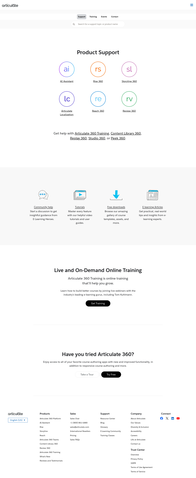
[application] (188, 470)
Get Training (98, 303)
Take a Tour (87, 374)
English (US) (19, 420)
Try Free (111, 374)
